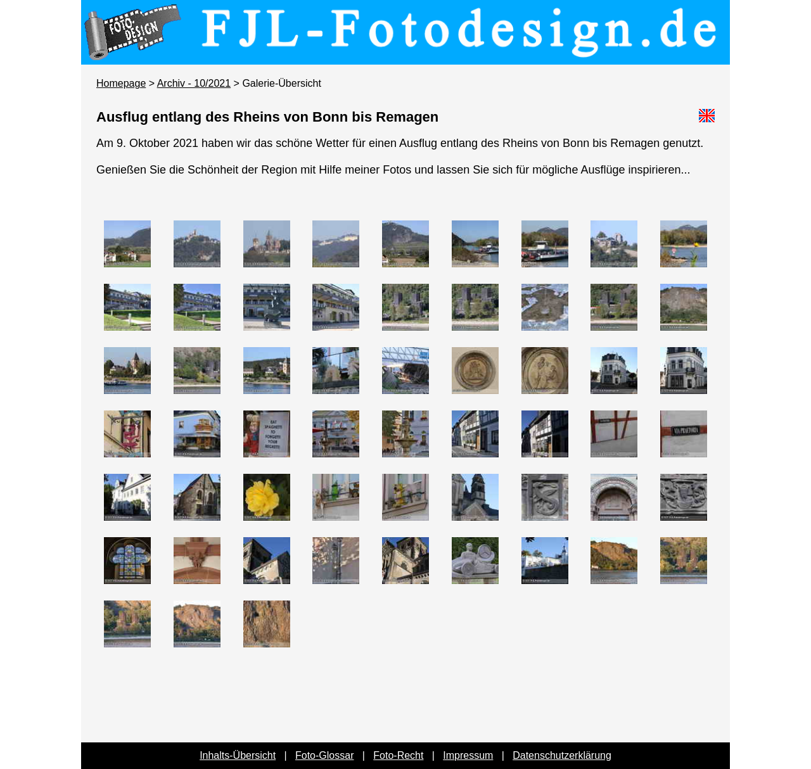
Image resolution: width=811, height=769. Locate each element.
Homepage (121, 83)
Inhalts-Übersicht (238, 755)
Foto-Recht (398, 755)
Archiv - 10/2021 (194, 83)
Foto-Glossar (324, 755)
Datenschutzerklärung (562, 755)
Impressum (468, 755)
